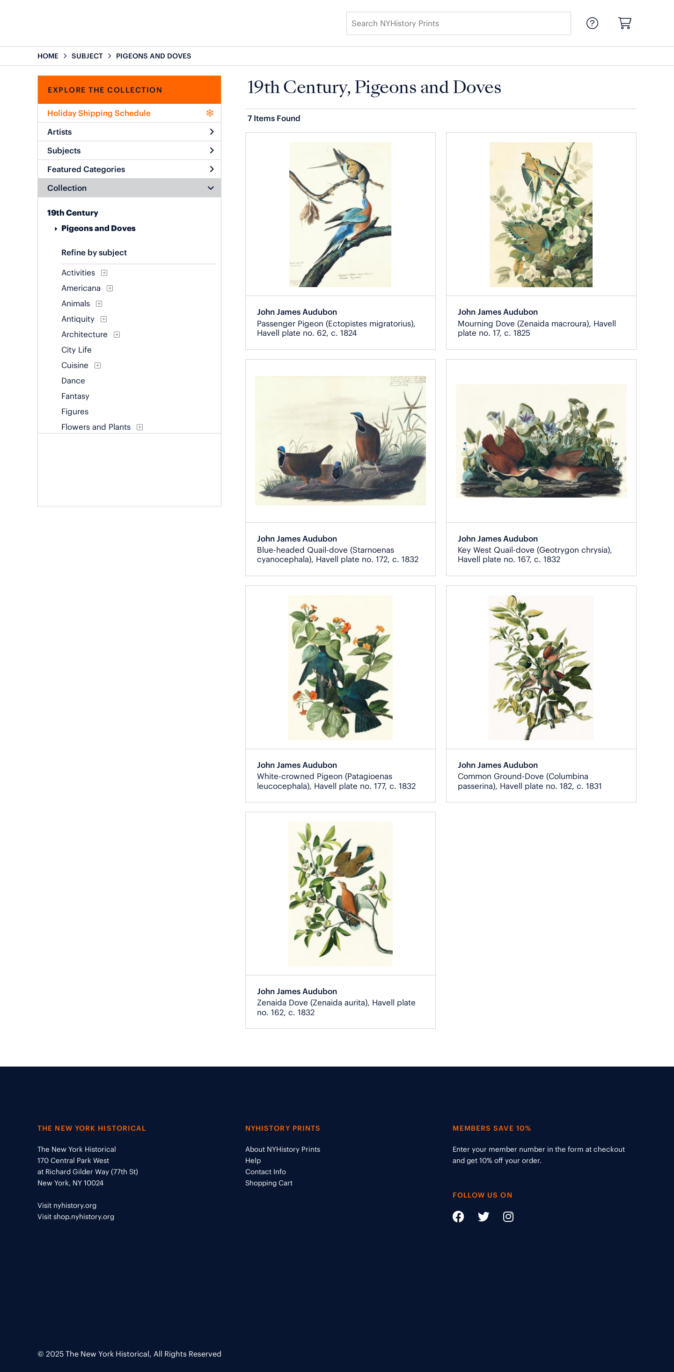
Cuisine (74, 365)
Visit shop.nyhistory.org (75, 1216)
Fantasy (75, 396)
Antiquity (78, 319)
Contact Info (265, 1171)
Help (253, 1160)
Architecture (84, 334)
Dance (73, 380)
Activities (78, 272)
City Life (76, 350)
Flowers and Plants (96, 427)
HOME (48, 55)
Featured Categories (130, 169)
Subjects (130, 150)
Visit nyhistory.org (66, 1205)
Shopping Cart (269, 1182)
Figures (74, 411)
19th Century (72, 213)
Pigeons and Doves (98, 228)
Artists (130, 132)
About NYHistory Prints (282, 1149)
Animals (75, 303)
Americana (81, 288)
